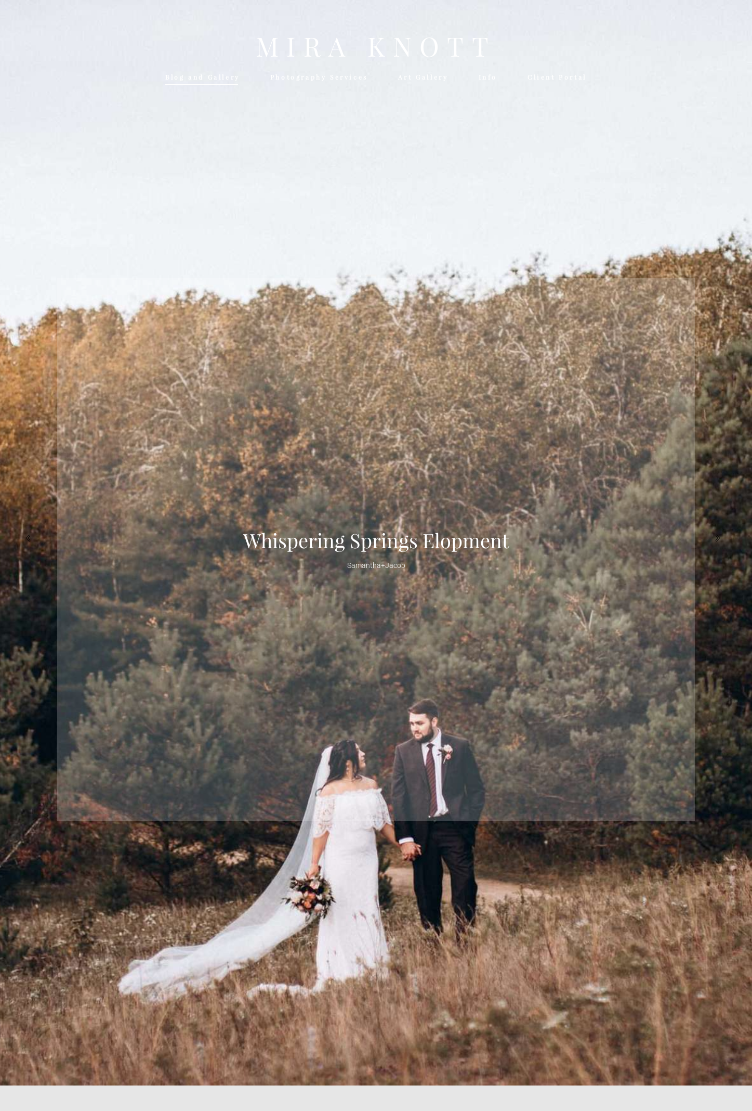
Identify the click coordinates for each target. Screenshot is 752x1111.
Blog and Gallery (202, 77)
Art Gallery (423, 77)
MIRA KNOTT (376, 47)
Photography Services (319, 77)
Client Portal (557, 77)
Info (488, 77)
